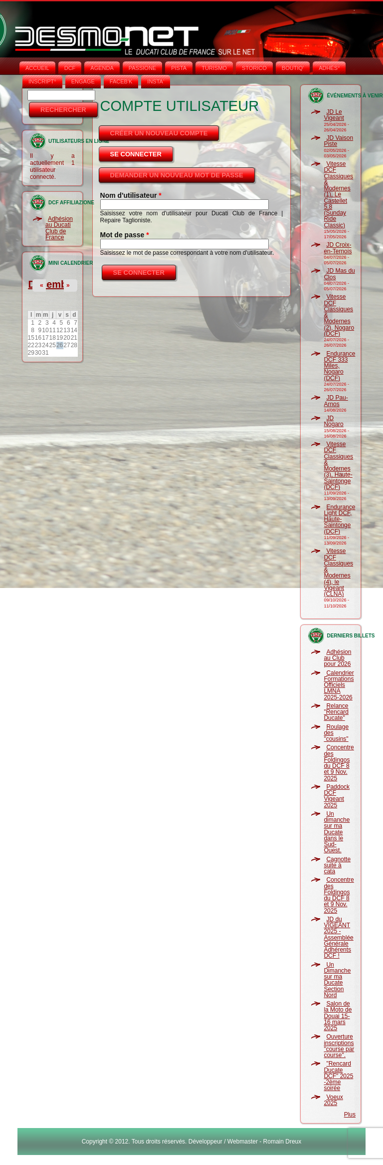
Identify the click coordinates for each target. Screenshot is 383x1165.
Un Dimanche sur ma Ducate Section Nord (337, 980)
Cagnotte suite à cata (337, 865)
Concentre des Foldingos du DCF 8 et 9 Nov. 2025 (339, 762)
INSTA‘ (155, 81)
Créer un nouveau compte (159, 133)
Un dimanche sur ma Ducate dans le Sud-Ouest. (337, 832)
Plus (350, 1114)
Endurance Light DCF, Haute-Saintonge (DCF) (339, 519)
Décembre (52, 284)
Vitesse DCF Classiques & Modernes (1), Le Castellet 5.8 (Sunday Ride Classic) (338, 194)
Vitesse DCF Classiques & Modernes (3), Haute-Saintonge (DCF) (338, 466)
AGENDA (101, 68)
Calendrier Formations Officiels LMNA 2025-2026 (339, 685)
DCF (70, 68)
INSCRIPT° (42, 81)
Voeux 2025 (333, 1100)
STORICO (254, 68)
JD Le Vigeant (334, 114)
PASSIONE (142, 68)
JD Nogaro (333, 421)
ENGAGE (83, 81)
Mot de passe (124, 235)
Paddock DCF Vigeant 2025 (337, 796)
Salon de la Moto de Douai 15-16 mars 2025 (338, 1016)
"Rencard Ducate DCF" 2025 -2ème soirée (338, 1076)
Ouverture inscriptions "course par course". (339, 1046)
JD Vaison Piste (338, 140)
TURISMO (214, 68)
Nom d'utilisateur (131, 195)
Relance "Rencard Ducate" (336, 712)
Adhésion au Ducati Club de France (59, 228)
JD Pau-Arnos (336, 400)
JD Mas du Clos (339, 273)
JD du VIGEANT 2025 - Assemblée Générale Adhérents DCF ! (338, 938)
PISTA (179, 68)
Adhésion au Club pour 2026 (337, 658)
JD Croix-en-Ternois (338, 247)
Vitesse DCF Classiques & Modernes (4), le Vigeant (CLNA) (338, 572)
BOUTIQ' (293, 68)
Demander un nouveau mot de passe (176, 175)
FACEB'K (121, 81)
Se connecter (142, 151)
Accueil (37, 68)
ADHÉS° (329, 68)
